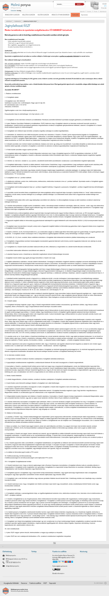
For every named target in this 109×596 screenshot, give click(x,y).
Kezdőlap (9, 21)
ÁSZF (45, 583)
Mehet (79, 4)
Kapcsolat (82, 11)
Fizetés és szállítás (35, 583)
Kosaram (89, 11)
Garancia (24, 583)
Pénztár (95, 11)
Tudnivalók (17, 21)
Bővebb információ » (58, 573)
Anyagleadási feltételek (11, 583)
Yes (54, 543)
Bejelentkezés (103, 11)
